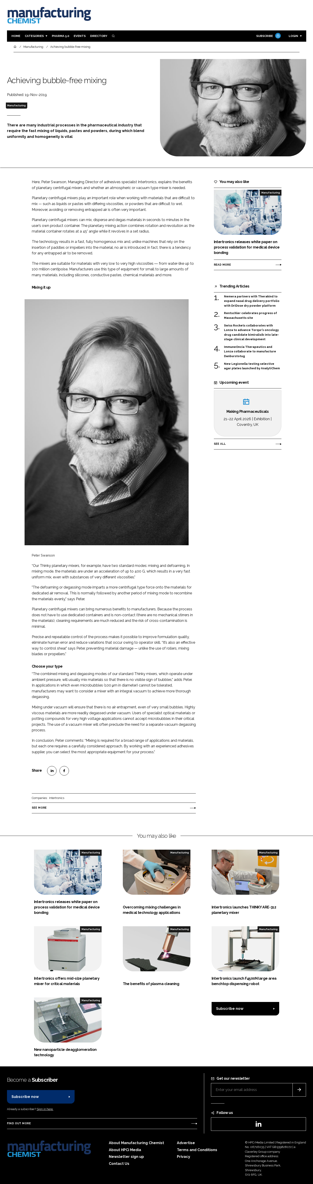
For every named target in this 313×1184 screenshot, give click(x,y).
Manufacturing (16, 105)
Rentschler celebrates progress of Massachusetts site (250, 315)
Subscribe (268, 36)
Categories (34, 36)
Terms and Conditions (197, 1150)
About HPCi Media (125, 1150)
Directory (98, 36)
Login (293, 36)
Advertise (186, 1143)
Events (80, 36)
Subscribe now (229, 1008)
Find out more (19, 1123)
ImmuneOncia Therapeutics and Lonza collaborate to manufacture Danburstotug (250, 351)
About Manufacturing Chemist (136, 1143)
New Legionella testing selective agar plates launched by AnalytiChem (252, 366)
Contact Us (119, 1163)
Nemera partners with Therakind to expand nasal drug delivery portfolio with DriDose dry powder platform (251, 301)
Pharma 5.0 (60, 36)
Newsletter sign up (126, 1156)
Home (15, 36)
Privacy (183, 1156)
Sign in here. (45, 1109)
